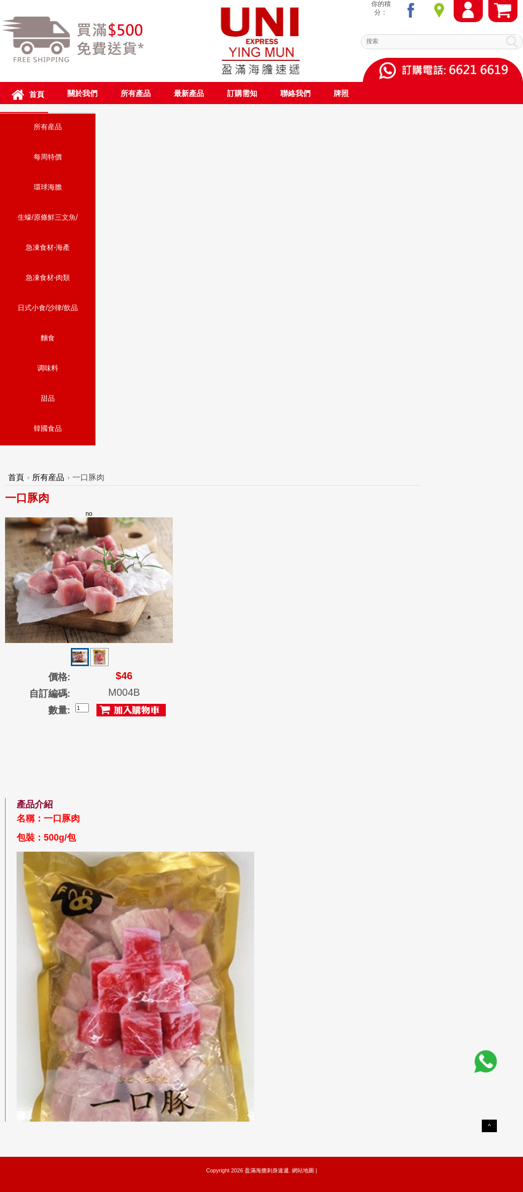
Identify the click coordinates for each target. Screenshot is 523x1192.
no (89, 576)
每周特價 (48, 157)
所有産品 (48, 127)
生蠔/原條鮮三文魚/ (48, 217)
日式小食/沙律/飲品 (48, 308)
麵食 (48, 338)
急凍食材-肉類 (48, 277)
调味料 (47, 368)
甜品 (48, 398)
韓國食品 (48, 428)
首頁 (16, 477)
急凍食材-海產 (48, 247)
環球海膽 (48, 187)
